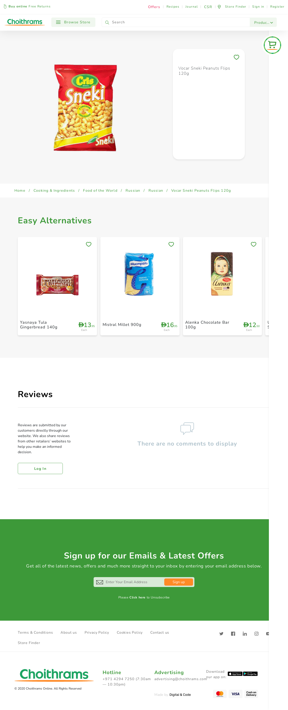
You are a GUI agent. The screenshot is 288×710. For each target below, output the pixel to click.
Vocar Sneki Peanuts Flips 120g (201, 190)
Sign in (258, 6)
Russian (133, 190)
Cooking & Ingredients (54, 190)
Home (19, 190)
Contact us (159, 632)
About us (69, 632)
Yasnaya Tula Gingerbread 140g (39, 325)
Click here (137, 597)
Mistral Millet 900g (122, 324)
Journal (191, 6)
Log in (40, 468)
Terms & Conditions (35, 632)
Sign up (179, 582)
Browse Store (73, 22)
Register (277, 6)
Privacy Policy (97, 632)
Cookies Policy (130, 632)
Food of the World (100, 190)
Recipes (173, 6)
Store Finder (29, 642)
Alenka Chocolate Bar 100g (207, 325)
